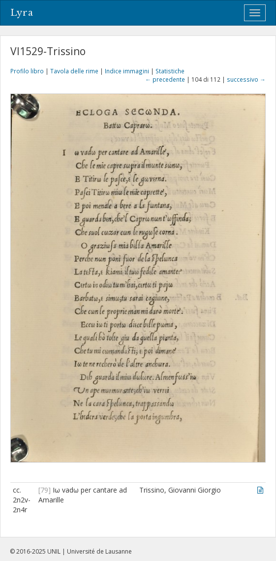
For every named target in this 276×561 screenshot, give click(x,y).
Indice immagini (127, 71)
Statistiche (169, 71)
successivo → (246, 79)
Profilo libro (27, 71)
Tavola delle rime (74, 71)
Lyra (21, 12)
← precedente (165, 79)
